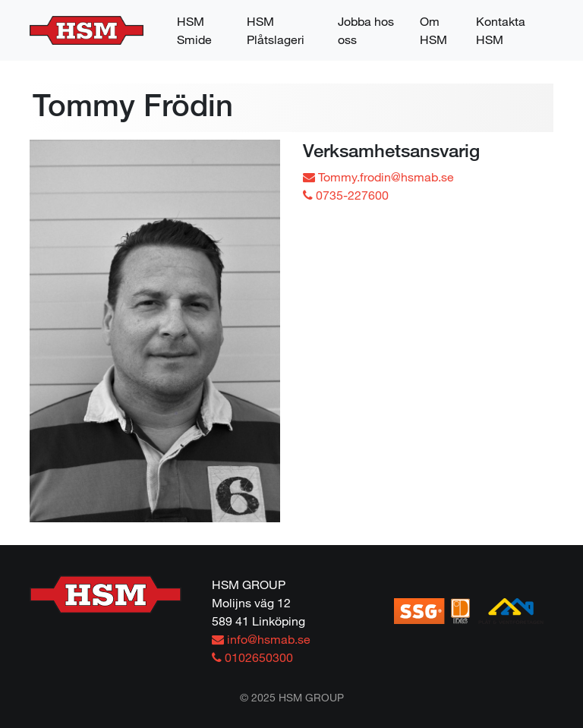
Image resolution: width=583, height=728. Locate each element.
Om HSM (433, 30)
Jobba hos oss (366, 30)
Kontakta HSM (500, 30)
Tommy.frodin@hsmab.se (378, 176)
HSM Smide (194, 30)
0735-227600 (346, 195)
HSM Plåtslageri (275, 30)
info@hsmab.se (261, 639)
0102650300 (252, 657)
